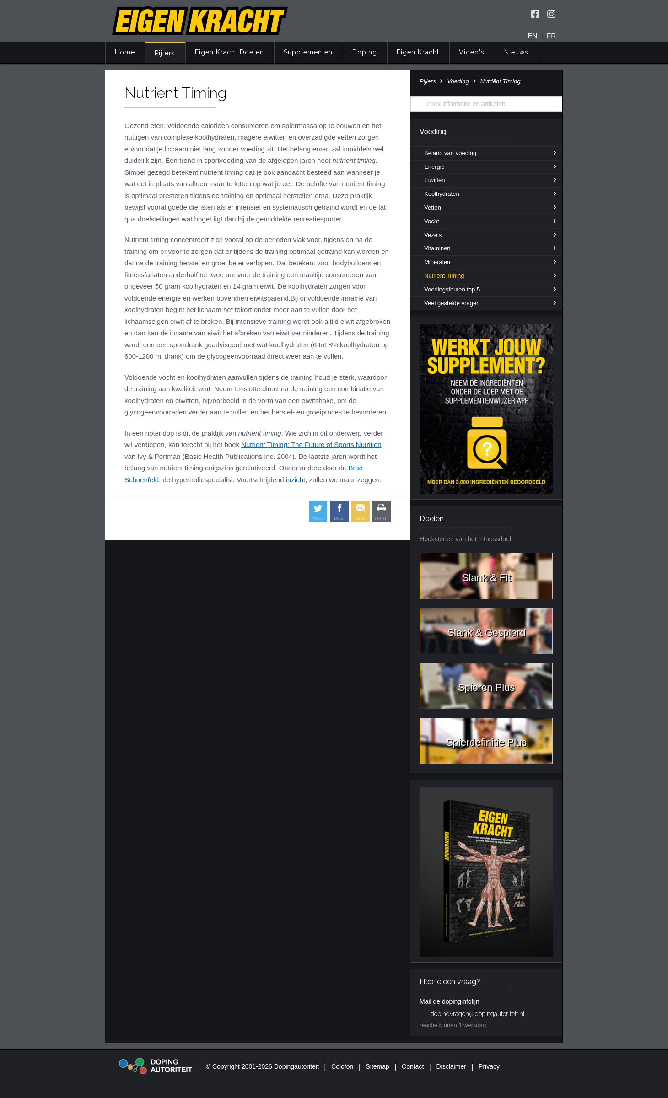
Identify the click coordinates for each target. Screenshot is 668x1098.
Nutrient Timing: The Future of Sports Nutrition (311, 444)
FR (551, 35)
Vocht (431, 221)
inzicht (296, 480)
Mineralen (437, 261)
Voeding (458, 81)
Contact (413, 1066)
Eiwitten (434, 180)
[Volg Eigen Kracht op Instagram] (551, 14)
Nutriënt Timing (444, 275)
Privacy (489, 1066)
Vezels (433, 234)
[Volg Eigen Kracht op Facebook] (535, 14)
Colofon (342, 1066)
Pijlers (165, 53)
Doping (364, 52)
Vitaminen (437, 248)
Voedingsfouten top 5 (452, 289)
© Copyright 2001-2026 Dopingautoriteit (262, 1066)
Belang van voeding (450, 153)
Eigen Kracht (418, 52)
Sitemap (377, 1066)
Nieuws (516, 52)
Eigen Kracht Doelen (229, 52)
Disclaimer (451, 1066)
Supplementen (308, 52)
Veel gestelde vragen (451, 303)
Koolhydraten (441, 193)
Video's (472, 52)
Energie (434, 166)
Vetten (432, 207)
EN (533, 35)
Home (125, 52)
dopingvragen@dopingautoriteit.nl (478, 1013)
